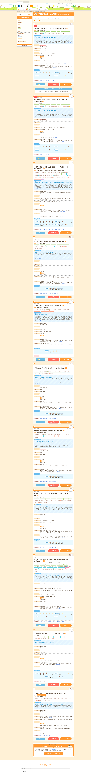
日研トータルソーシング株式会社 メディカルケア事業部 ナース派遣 (52, 229)
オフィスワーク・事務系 (49, 17)
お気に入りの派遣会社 (43, 9)
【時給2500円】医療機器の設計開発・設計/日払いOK (49, 368)
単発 (45, 18)
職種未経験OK (53, 18)
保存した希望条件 (33, 9)
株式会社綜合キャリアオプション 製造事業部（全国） (49, 293)
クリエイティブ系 (64, 17)
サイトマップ (65, 3)
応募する (54, 84)
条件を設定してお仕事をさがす (54, 753)
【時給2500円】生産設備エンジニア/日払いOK (48, 305)
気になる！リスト (23, 9)
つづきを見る (69, 42)
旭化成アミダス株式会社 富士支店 (46, 735)
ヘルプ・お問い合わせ (60, 3)
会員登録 (66, 9)
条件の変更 (25, 45)
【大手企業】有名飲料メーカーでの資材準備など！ (49, 633)
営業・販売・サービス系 (57, 17)
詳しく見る (66, 84)
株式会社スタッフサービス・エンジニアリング (48, 80)
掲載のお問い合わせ (71, 3)
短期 (43, 18)
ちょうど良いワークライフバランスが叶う (23, 4)
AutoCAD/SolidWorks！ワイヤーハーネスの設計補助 (50, 28)
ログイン (71, 9)
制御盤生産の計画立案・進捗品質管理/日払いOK (48, 430)
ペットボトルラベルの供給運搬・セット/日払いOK (49, 241)
